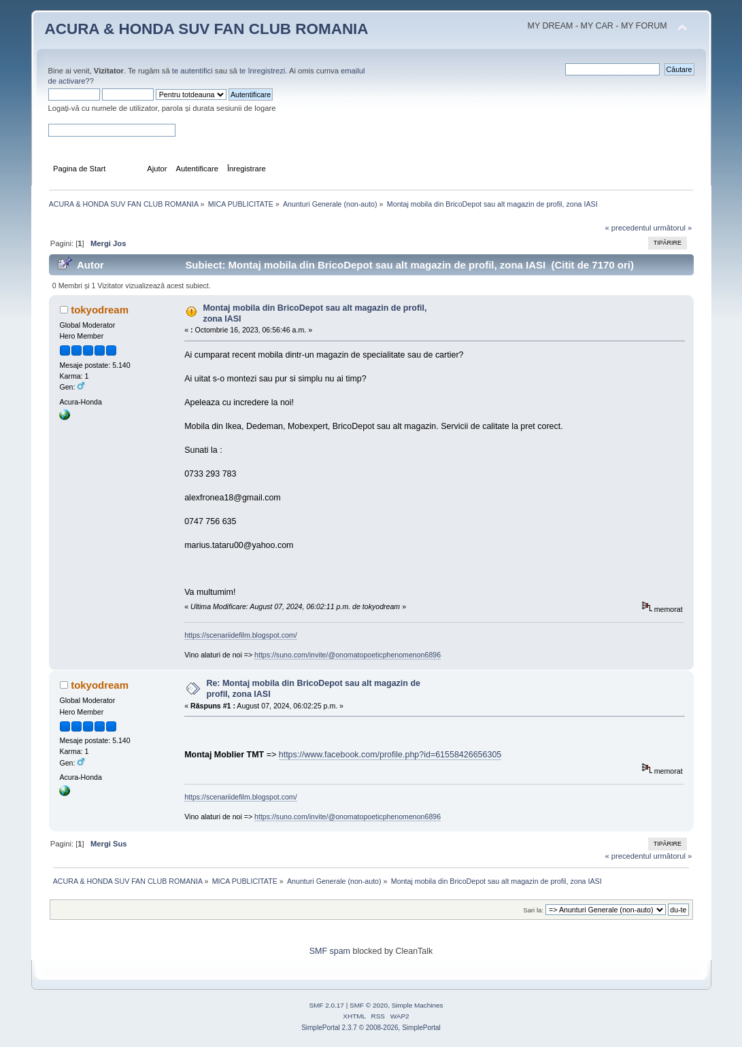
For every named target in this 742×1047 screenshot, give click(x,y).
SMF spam (329, 951)
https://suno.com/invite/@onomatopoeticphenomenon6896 (347, 655)
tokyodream (100, 309)
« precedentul (628, 228)
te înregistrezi (262, 71)
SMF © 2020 (369, 1005)
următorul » (673, 228)
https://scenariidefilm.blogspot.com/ (240, 635)
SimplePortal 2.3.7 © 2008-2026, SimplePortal (371, 1027)
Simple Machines (417, 1005)
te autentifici (192, 71)
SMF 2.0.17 (326, 1005)
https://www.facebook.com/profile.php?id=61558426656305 (390, 754)
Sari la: (533, 910)
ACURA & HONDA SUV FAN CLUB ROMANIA (207, 28)
